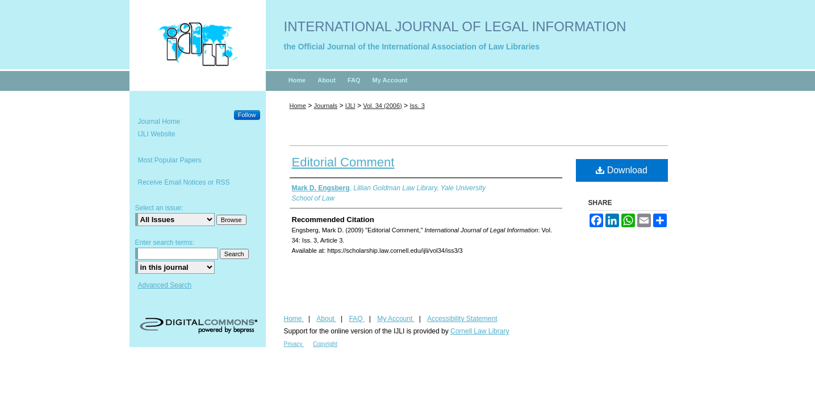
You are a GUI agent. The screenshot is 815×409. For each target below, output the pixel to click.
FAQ (356, 319)
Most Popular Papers (170, 160)
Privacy (294, 344)
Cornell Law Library (479, 331)
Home (298, 105)
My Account (395, 319)
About (326, 319)
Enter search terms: (165, 243)
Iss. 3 (416, 105)
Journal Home (159, 122)
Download (621, 170)
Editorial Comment (343, 162)
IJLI (350, 105)
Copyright (325, 344)
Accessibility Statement (462, 319)
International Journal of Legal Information (455, 26)
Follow (247, 114)
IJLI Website (156, 134)
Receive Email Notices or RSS (184, 182)
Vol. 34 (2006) (382, 105)
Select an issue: (159, 208)
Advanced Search (165, 285)
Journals (326, 105)
